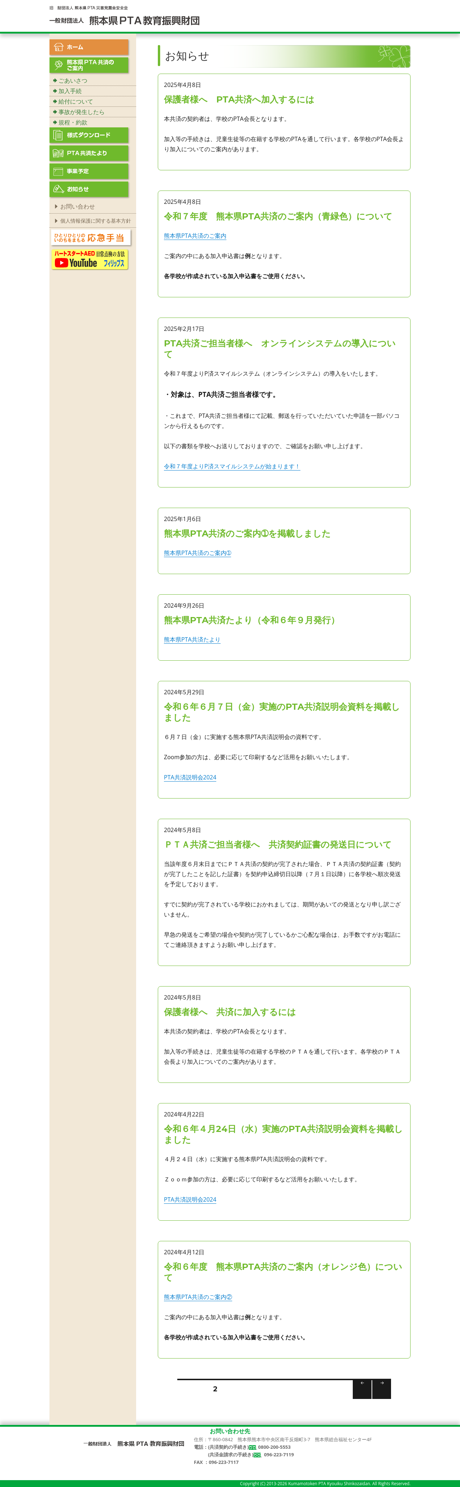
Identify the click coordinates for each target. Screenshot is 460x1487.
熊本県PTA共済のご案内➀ (197, 553)
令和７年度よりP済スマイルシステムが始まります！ (232, 466)
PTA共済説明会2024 (190, 777)
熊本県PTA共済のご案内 (195, 236)
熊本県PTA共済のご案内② (198, 1297)
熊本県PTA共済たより (192, 639)
